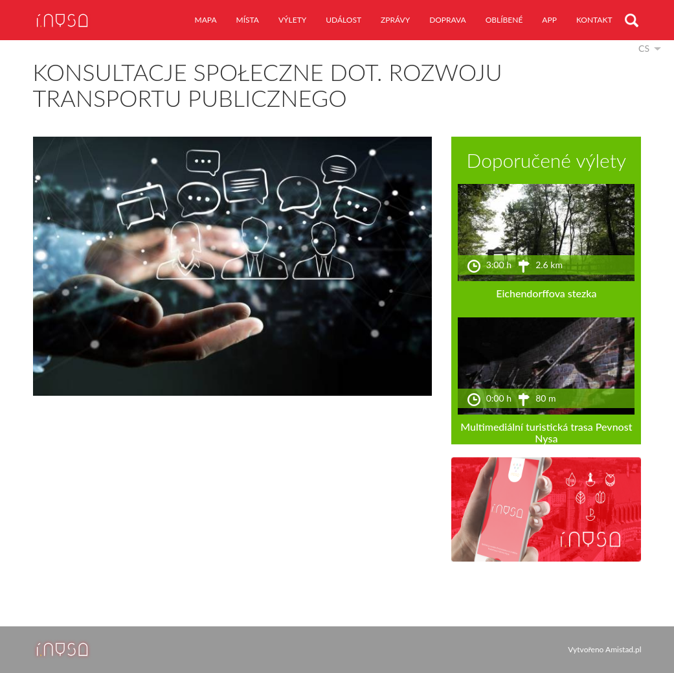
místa (247, 20)
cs (643, 48)
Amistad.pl (623, 649)
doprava (447, 20)
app (549, 20)
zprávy (395, 20)
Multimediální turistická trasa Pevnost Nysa (546, 432)
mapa (206, 20)
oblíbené (504, 20)
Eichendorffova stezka (546, 293)
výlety (292, 20)
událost (343, 20)
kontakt (594, 20)
